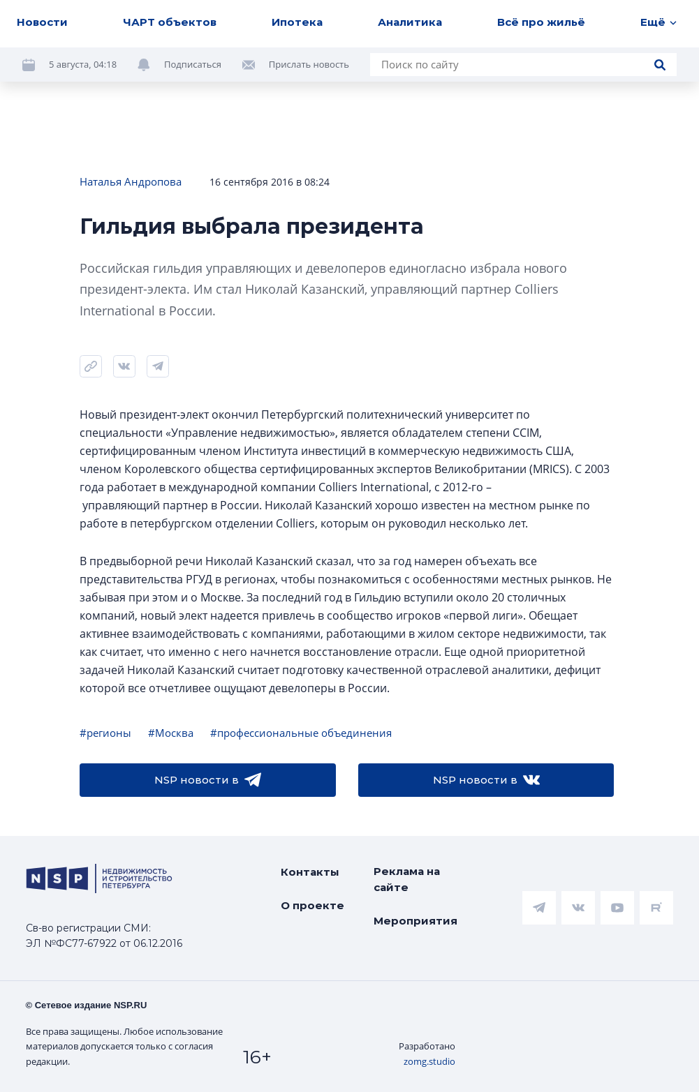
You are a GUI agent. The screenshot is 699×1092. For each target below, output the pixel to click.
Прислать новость (309, 64)
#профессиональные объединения (301, 733)
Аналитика (410, 22)
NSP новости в (207, 780)
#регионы (105, 733)
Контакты (310, 871)
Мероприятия (415, 920)
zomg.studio (429, 1061)
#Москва (170, 733)
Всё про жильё (541, 22)
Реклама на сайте (407, 879)
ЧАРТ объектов (169, 22)
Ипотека (297, 22)
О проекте (312, 905)
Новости (42, 22)
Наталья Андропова (131, 181)
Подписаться (192, 64)
